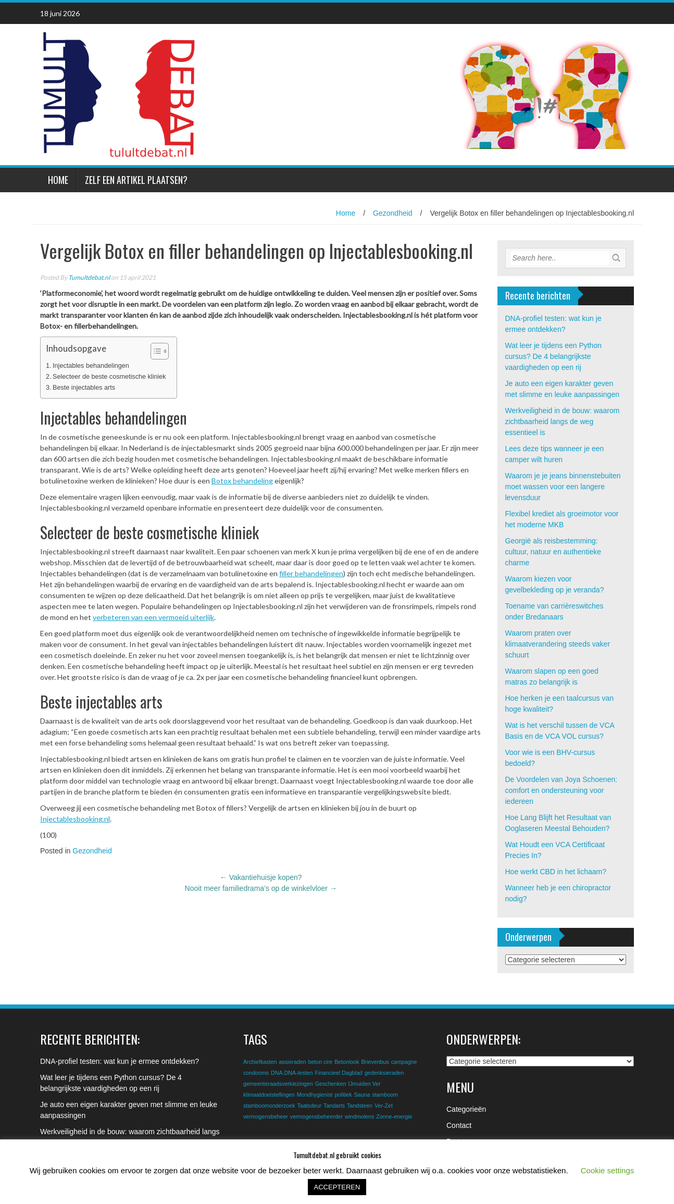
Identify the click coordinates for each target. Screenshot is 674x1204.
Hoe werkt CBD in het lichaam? (556, 871)
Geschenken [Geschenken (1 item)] (330, 1084)
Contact (458, 1125)
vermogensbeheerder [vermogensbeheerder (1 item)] (316, 1116)
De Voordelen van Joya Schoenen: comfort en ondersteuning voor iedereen (561, 790)
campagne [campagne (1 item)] (404, 1062)
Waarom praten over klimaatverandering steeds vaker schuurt (557, 644)
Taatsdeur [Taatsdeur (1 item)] (309, 1105)
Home (58, 180)
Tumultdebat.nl (89, 277)
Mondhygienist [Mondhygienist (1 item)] (315, 1094)
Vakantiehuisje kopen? (261, 877)
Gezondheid (393, 213)
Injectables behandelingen (91, 365)
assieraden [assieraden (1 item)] (292, 1062)
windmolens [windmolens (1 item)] (359, 1116)
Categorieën (466, 1109)
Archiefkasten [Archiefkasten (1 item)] (260, 1062)
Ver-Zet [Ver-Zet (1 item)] (384, 1105)
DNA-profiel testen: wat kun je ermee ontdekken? (119, 1061)
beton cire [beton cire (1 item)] (320, 1062)
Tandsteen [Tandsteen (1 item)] (359, 1105)
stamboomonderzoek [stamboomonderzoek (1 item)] (269, 1105)
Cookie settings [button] (607, 1170)
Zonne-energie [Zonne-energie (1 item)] (394, 1116)
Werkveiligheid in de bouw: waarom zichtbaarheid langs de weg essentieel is (562, 421)
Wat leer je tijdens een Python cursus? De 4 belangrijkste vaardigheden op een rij (553, 356)
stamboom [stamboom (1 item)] (385, 1094)
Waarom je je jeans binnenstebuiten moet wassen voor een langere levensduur (563, 486)
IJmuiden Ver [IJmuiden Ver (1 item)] (364, 1084)
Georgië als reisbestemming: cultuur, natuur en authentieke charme (553, 552)
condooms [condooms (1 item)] (256, 1073)
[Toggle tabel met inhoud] (154, 351)
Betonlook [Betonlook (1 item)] (346, 1062)
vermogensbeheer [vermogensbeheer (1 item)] (265, 1116)
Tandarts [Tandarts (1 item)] (334, 1105)
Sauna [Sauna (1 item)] (362, 1094)
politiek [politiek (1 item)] (343, 1094)
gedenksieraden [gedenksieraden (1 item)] (384, 1073)
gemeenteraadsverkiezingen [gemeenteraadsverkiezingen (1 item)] (278, 1084)
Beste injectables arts (84, 387)
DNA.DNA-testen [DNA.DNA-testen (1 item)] (292, 1073)
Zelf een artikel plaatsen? (136, 180)
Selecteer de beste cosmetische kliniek (109, 376)
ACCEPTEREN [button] (337, 1187)
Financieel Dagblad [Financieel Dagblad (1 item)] (339, 1073)
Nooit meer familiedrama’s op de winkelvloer (261, 888)
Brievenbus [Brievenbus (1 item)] (375, 1062)
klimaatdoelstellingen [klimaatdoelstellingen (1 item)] (269, 1094)
